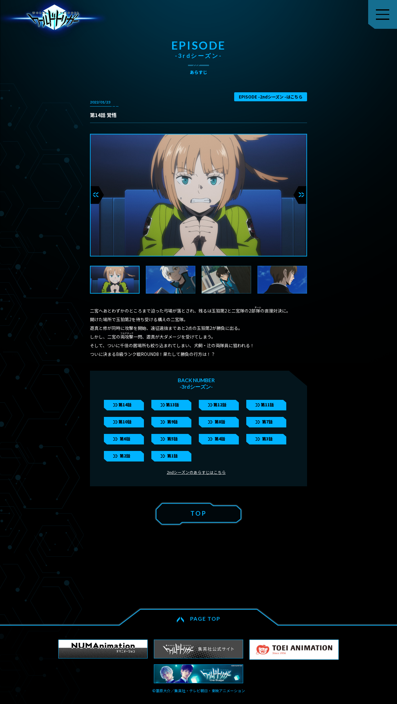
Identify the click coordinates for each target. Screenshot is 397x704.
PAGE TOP (205, 618)
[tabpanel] (198, 195)
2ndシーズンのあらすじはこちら (196, 472)
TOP (198, 513)
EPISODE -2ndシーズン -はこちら (270, 97)
